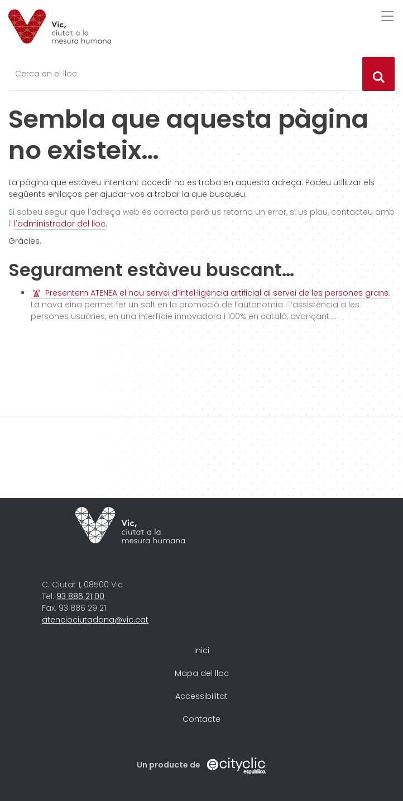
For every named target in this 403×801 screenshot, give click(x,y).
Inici (201, 650)
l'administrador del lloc (59, 223)
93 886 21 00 (80, 596)
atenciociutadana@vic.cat (95, 619)
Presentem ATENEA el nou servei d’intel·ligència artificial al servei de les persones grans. (217, 292)
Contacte (201, 719)
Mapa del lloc (202, 673)
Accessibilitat (201, 696)
